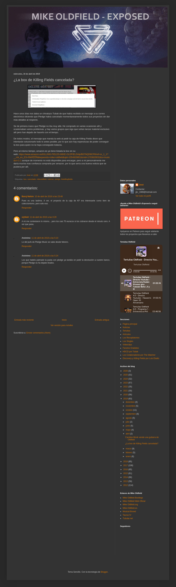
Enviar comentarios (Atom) (38, 333)
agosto (129, 418)
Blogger (104, 572)
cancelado (31, 179)
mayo (128, 430)
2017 (125, 465)
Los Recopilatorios (131, 338)
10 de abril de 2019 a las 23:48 (49, 196)
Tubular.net (128, 518)
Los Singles (128, 341)
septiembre (131, 414)
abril (128, 434)
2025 (125, 375)
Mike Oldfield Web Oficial (134, 501)
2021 (125, 391)
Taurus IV (127, 515)
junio (128, 426)
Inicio (64, 320)
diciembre (130, 402)
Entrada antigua (102, 320)
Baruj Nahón (28, 196)
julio (128, 422)
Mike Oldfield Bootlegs (133, 498)
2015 (125, 473)
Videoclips (127, 344)
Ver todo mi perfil (143, 196)
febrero (129, 452)
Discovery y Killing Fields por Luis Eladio (141, 358)
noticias (51, 179)
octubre (129, 410)
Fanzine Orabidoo (131, 348)
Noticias (126, 327)
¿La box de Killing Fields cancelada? (141, 443)
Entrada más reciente (24, 320)
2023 (125, 383)
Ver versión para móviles (62, 325)
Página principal (130, 324)
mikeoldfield (42, 179)
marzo (129, 448)
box (25, 179)
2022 (125, 386)
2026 (125, 371)
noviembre (131, 406)
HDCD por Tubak (130, 351)
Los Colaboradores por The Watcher (139, 355)
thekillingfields (67, 179)
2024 (125, 379)
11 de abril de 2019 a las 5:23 (44, 238)
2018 (125, 461)
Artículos (127, 334)
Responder (27, 208)
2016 (125, 469)
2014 (125, 477)
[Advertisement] (141, 123)
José (141, 185)
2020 (125, 394)
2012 (125, 485)
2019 (125, 398)
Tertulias (126, 331)
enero (128, 456)
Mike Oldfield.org (130, 504)
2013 (125, 481)
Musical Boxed (129, 511)
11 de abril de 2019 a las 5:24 (44, 256)
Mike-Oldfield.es (130, 508)
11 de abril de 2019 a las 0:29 (43, 217)
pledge (57, 179)
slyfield (25, 217)
